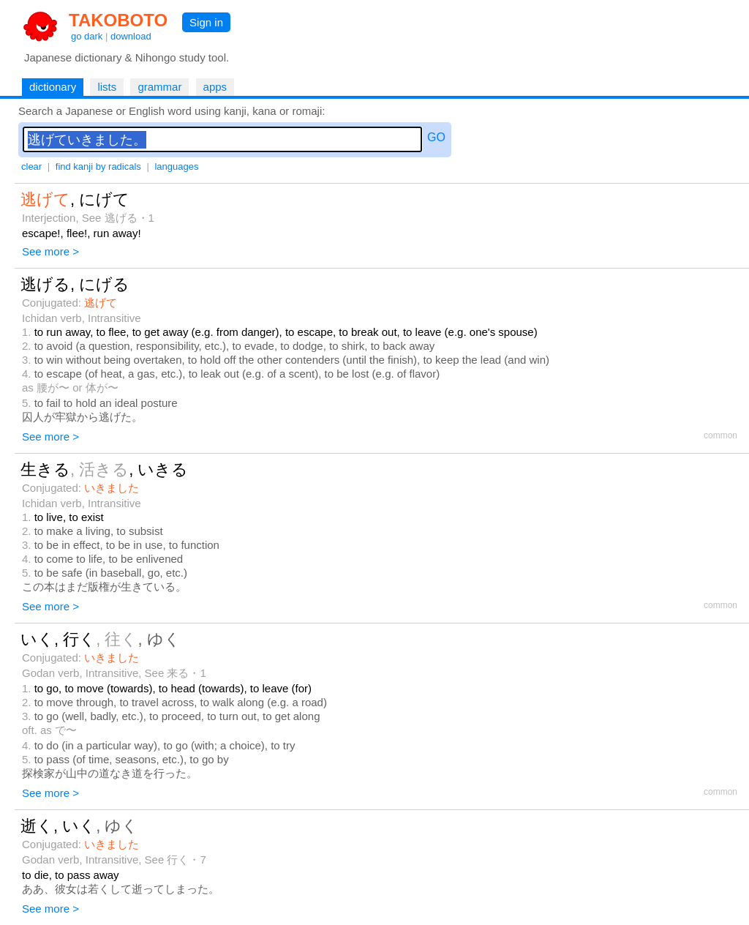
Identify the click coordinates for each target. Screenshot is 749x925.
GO (436, 137)
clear (31, 166)
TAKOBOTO (118, 20)
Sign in (206, 22)
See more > (50, 251)
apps (215, 86)
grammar (159, 86)
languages (176, 166)
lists (106, 86)
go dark (86, 36)
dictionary (52, 86)
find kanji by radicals (98, 166)
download (130, 36)
